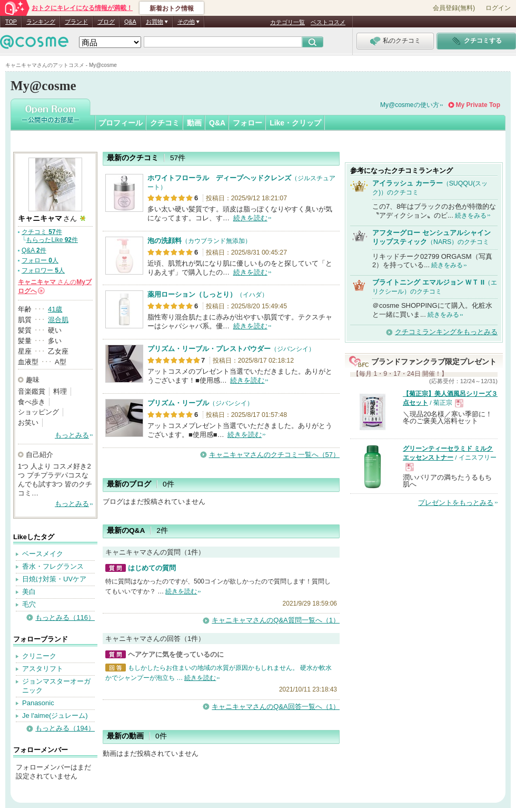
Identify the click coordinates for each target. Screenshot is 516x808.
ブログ (106, 21)
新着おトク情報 (172, 8)
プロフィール (120, 123)
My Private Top (478, 105)
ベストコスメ (328, 22)
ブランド (76, 21)
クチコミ (165, 123)
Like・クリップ (295, 123)
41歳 (55, 309)
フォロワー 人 (43, 270)
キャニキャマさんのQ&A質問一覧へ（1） (276, 620)
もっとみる (72, 435)
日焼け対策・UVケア (54, 579)
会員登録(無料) (454, 8)
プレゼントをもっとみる (455, 503)
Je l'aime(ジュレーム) (55, 715)
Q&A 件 (34, 250)
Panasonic (38, 703)
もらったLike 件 (52, 240)
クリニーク (39, 656)
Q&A (130, 21)
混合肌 (58, 320)
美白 (29, 592)
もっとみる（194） (65, 728)
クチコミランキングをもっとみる (446, 332)
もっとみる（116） (65, 617)
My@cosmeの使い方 (409, 105)
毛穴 (29, 604)
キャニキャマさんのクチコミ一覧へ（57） (274, 455)
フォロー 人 (40, 260)
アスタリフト (42, 669)
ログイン (498, 8)
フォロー (247, 123)
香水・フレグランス (53, 566)
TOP (11, 21)
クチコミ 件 (42, 232)
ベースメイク (42, 554)
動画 (194, 123)
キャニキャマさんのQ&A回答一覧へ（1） (276, 706)
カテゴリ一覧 (287, 22)
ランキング (40, 21)
